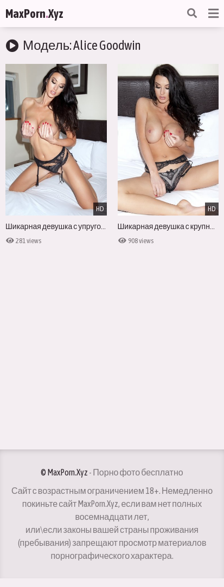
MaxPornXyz (34, 13)
